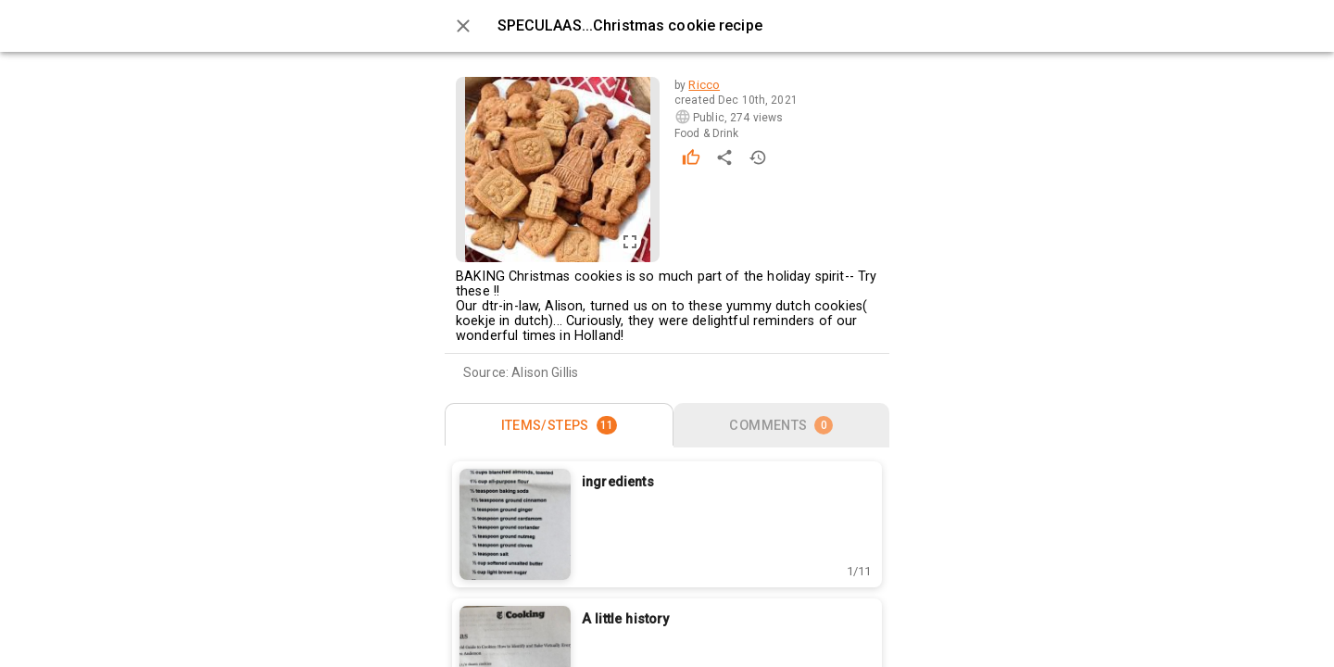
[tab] (559, 425)
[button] (859, 571)
